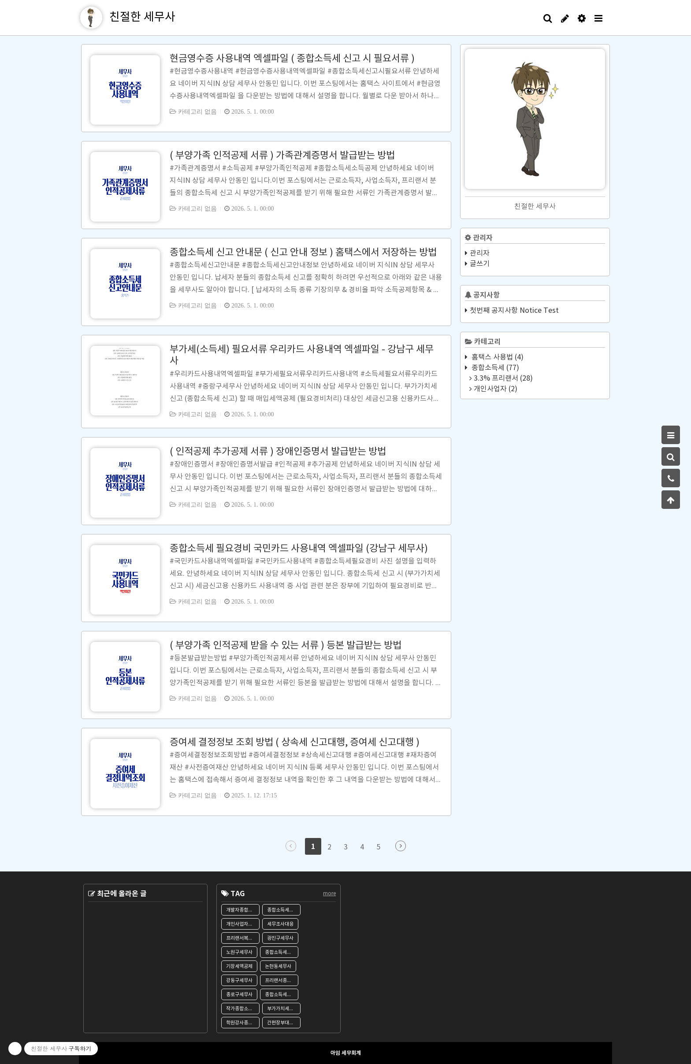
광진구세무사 (280, 938)
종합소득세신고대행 (281, 994)
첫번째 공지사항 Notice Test (514, 311)
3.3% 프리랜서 (502, 378)
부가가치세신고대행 (284, 1009)
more (329, 894)
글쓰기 (480, 264)
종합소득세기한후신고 (281, 952)
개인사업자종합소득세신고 (243, 924)
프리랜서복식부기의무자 (243, 938)
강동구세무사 (239, 980)
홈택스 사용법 (497, 357)
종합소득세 (494, 368)
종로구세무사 (239, 994)
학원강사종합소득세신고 (243, 1023)
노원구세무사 (239, 952)
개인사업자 (494, 389)
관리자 (480, 253)
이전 (291, 846)
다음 (400, 846)
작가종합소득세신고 (243, 1009)
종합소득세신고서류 (284, 910)
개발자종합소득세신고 (243, 910)
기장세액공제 (239, 966)
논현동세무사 (278, 966)
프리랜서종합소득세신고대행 (281, 980)
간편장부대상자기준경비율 (284, 1023)
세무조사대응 (280, 924)
